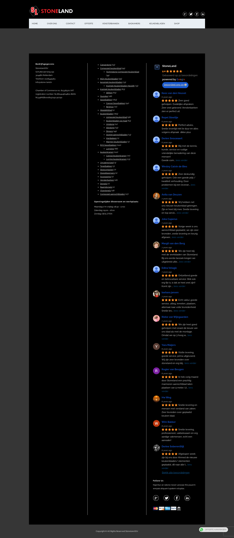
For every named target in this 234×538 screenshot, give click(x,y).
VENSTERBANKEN (110, 23)
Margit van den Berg (173, 243)
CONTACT (70, 23)
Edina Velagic (169, 268)
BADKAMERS (134, 23)
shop (177, 23)
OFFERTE (88, 23)
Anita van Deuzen (172, 194)
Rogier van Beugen (173, 369)
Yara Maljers (169, 345)
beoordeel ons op (175, 84)
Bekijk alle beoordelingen (176, 472)
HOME (35, 23)
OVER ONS (52, 23)
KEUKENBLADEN (157, 23)
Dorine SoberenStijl (173, 446)
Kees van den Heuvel (174, 93)
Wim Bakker (169, 422)
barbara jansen (170, 292)
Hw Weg (166, 397)
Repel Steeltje (170, 117)
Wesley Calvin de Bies (174, 166)
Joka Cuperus (169, 219)
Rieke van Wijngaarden (175, 317)
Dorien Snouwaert (172, 138)
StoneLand (169, 66)
